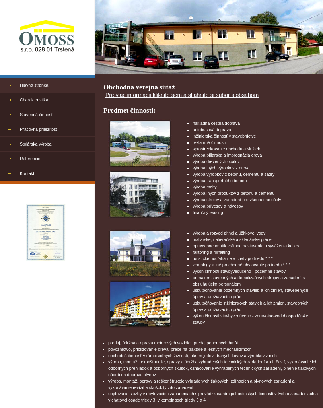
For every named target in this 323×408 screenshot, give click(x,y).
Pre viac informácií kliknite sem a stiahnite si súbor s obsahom (182, 95)
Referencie (30, 158)
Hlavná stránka (34, 85)
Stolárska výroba (35, 144)
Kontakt (27, 173)
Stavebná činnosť (36, 114)
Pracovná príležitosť (39, 129)
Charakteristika (34, 99)
